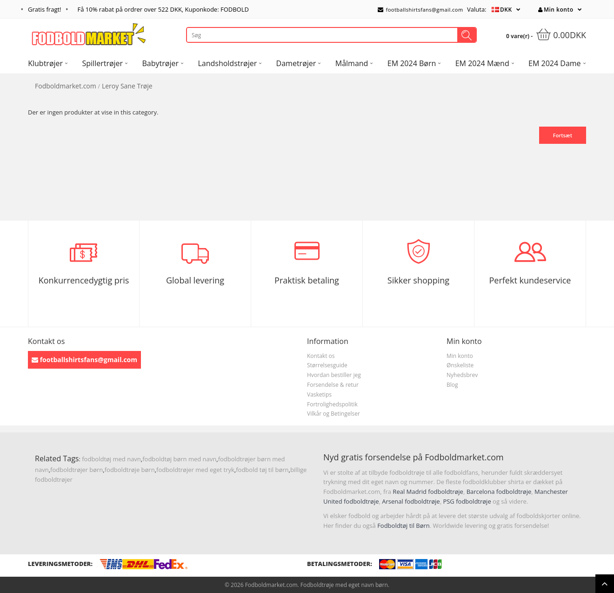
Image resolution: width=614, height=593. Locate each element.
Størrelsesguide (327, 365)
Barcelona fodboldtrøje (499, 491)
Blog (452, 385)
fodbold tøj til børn (262, 469)
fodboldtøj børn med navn (179, 459)
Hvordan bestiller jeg (334, 375)
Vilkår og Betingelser (333, 414)
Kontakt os (321, 356)
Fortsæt (562, 135)
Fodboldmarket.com (65, 85)
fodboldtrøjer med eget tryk (195, 469)
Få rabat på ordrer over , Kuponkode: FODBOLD (163, 9)
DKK (506, 9)
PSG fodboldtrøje (467, 501)
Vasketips (319, 394)
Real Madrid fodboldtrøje (428, 491)
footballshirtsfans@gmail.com (420, 9)
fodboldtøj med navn (111, 459)
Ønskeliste (460, 365)
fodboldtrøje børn (130, 469)
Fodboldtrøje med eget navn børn (344, 585)
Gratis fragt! (44, 9)
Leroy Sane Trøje (127, 85)
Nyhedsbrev (462, 375)
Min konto (555, 9)
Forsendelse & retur (333, 385)
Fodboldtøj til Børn (403, 525)
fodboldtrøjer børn (76, 469)
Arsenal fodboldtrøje (411, 501)
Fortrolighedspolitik (332, 404)
